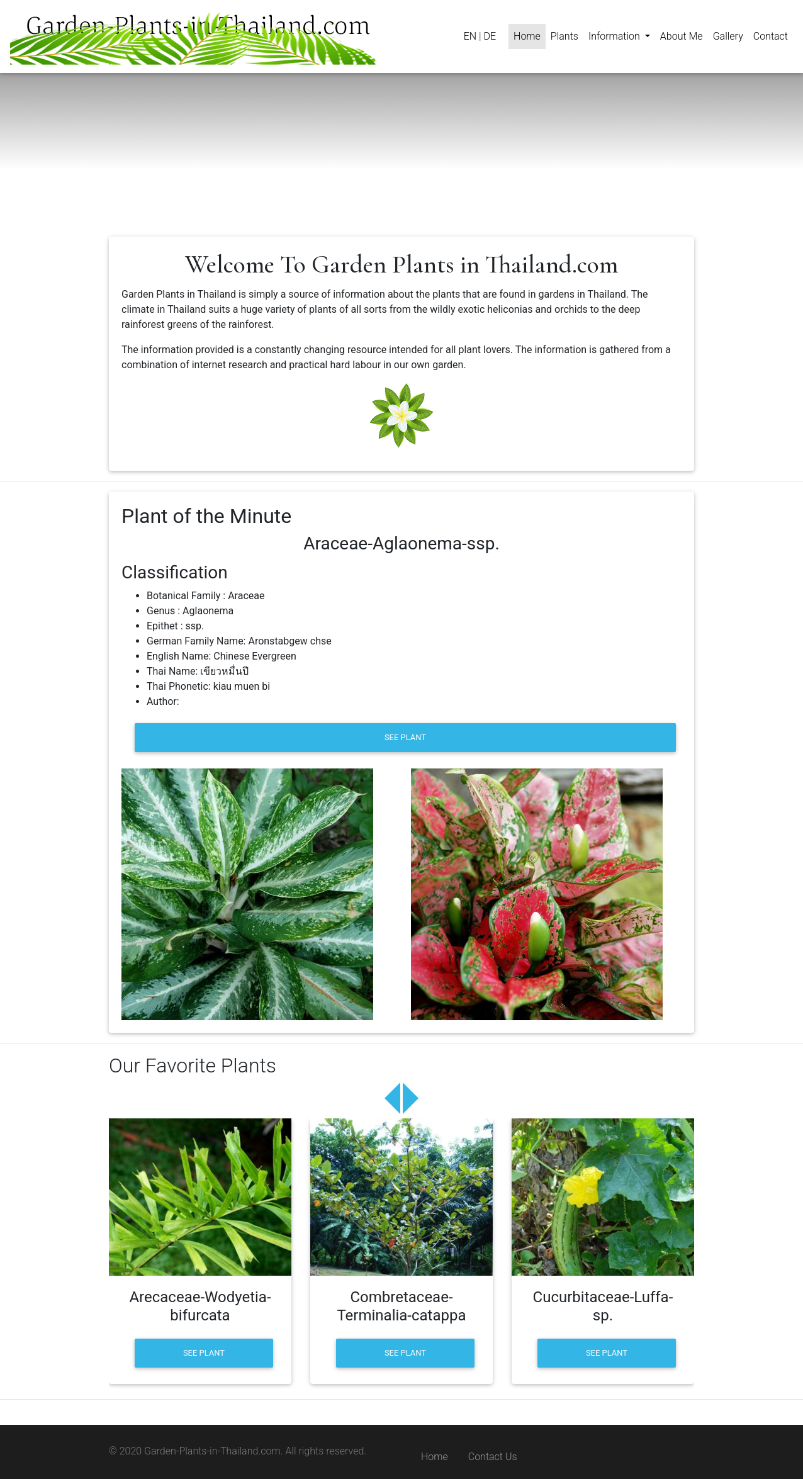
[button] (619, 36)
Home (434, 1457)
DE (489, 36)
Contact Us (492, 1457)
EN (470, 36)
